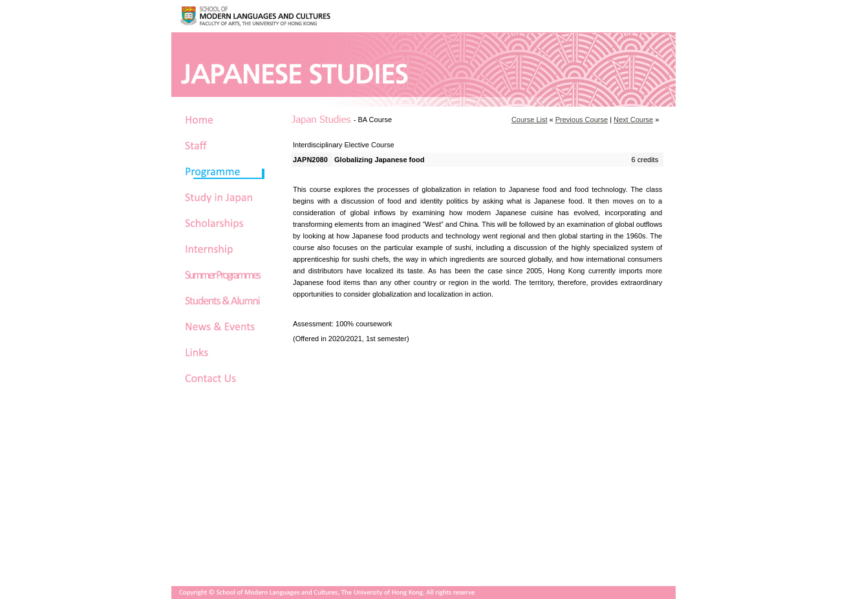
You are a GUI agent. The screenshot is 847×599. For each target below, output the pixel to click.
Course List (529, 119)
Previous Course (581, 119)
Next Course (633, 119)
